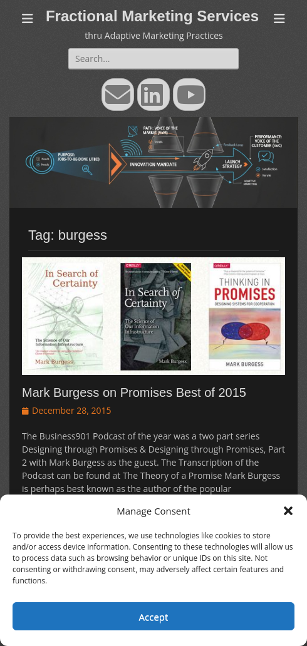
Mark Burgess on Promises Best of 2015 (134, 392)
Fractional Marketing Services (152, 16)
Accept (154, 616)
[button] (288, 511)
